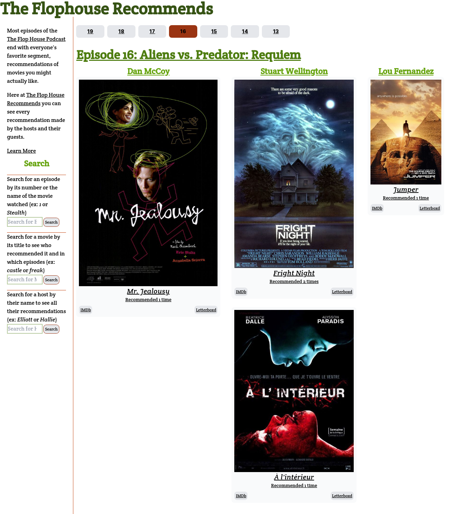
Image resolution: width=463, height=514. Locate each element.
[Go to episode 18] (121, 31)
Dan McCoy (148, 71)
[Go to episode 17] (152, 31)
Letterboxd (206, 309)
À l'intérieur (294, 477)
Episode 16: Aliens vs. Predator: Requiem (188, 54)
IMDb (85, 309)
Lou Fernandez (406, 71)
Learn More (21, 150)
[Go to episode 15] (214, 31)
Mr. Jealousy (148, 291)
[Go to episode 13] (276, 31)
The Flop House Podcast (36, 39)
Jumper (405, 189)
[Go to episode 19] (90, 31)
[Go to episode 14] (245, 31)
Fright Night (294, 272)
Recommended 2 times (294, 281)
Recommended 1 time (148, 299)
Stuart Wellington (294, 71)
